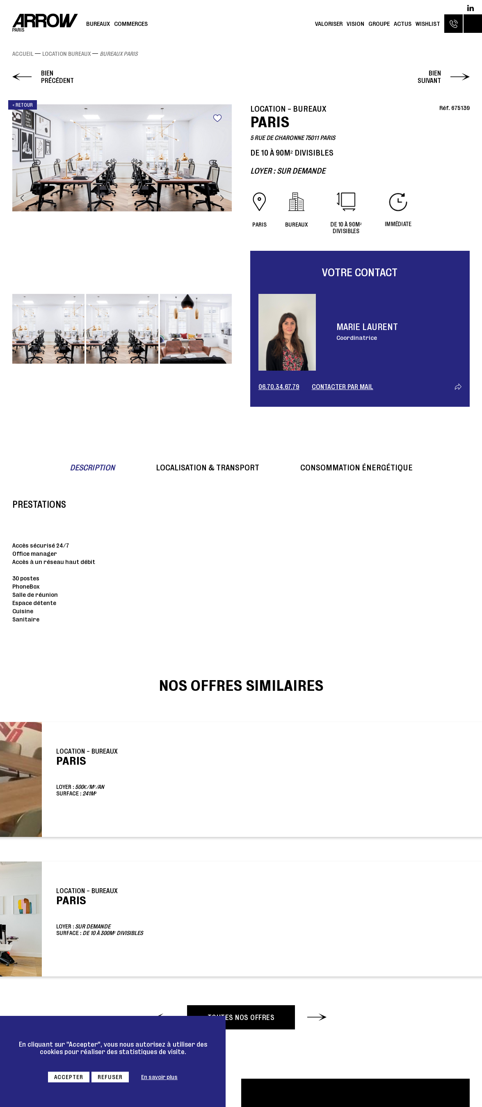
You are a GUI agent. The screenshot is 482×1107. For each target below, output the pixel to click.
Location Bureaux (66, 53)
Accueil (22, 53)
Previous (22, 198)
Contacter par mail (342, 386)
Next (222, 198)
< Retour (22, 105)
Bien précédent (57, 76)
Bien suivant (429, 76)
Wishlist (428, 23)
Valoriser (329, 23)
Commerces (131, 23)
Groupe (379, 23)
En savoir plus (159, 1077)
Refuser (110, 1077)
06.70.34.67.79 (278, 386)
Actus (402, 23)
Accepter (68, 1077)
